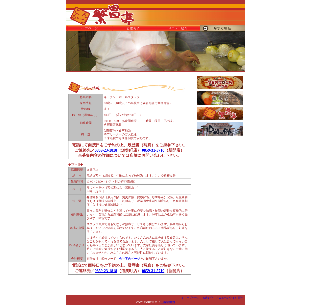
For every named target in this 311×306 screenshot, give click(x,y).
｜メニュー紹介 (223, 297)
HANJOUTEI (167, 302)
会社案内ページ (129, 258)
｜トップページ (190, 297)
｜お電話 (237, 297)
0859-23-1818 (106, 150)
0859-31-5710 (153, 150)
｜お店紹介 (206, 297)
